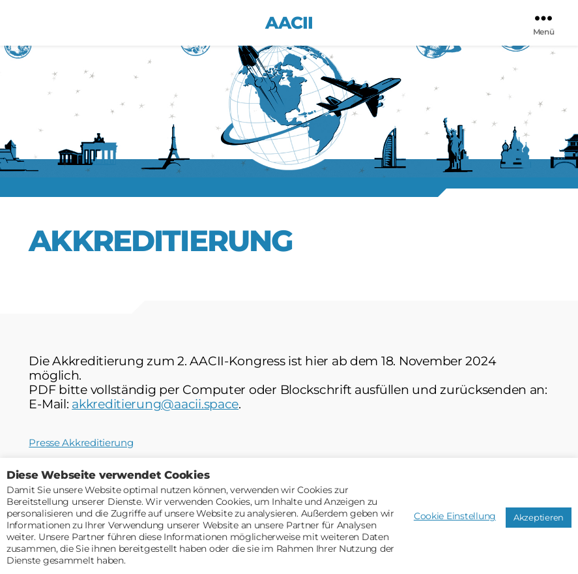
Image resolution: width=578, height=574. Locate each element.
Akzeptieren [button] (538, 517)
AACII (289, 22)
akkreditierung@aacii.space (155, 404)
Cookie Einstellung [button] (455, 516)
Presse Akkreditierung (81, 442)
